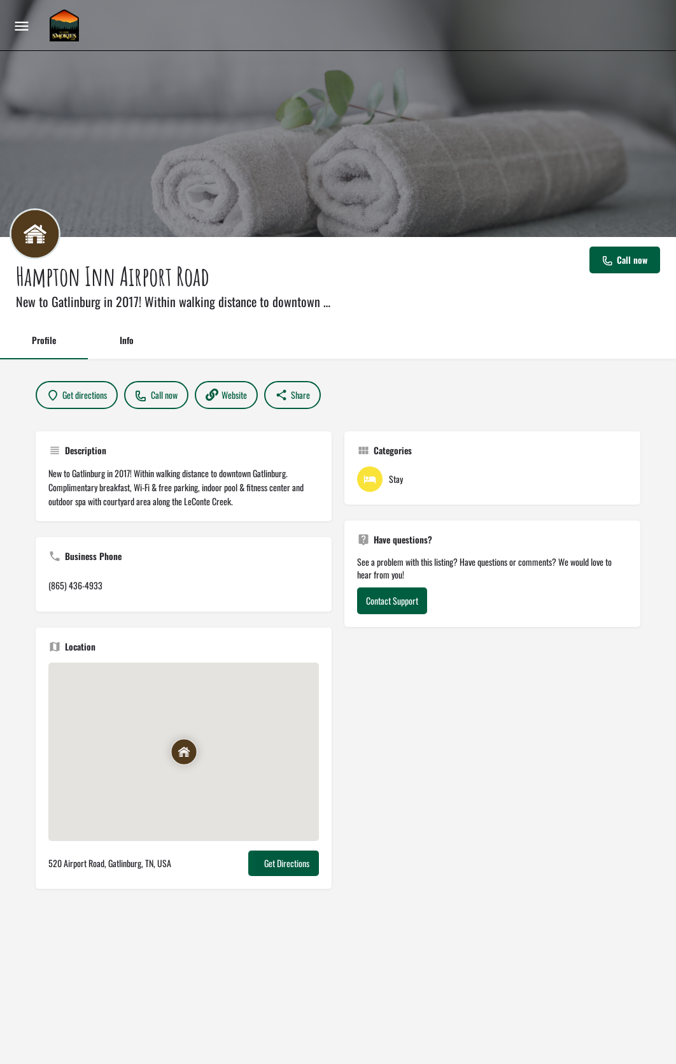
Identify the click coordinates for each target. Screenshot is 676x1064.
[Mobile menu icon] (22, 25)
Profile (44, 340)
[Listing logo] (35, 233)
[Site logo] (66, 25)
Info (127, 340)
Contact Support (392, 600)
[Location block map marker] (184, 751)
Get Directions (286, 863)
